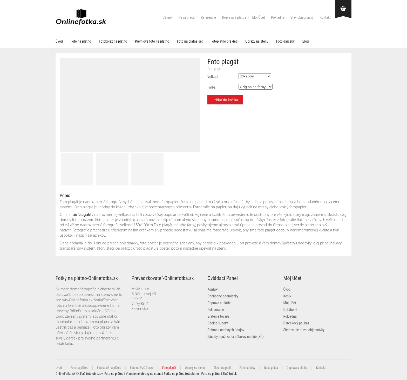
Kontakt (325, 17)
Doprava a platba (234, 17)
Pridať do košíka (225, 99)
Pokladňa (277, 17)
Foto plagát (214, 69)
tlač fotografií (81, 214)
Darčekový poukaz (296, 323)
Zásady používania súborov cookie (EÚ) (235, 337)
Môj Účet (258, 17)
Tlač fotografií (221, 368)
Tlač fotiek (230, 374)
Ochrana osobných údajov (225, 330)
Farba (211, 87)
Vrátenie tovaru (218, 316)
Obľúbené (290, 310)
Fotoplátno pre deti (224, 41)
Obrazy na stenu (256, 41)
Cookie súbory (217, 323)
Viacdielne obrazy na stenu (143, 374)
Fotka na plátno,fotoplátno (181, 374)
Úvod (59, 41)
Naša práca (187, 17)
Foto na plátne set (190, 41)
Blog (305, 41)
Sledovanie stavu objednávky (303, 330)
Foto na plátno (81, 41)
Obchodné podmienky (222, 296)
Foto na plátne (210, 374)
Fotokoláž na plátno (113, 41)
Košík (287, 296)
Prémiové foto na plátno (152, 41)
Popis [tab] (65, 195)
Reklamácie (215, 310)
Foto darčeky (285, 41)
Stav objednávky (302, 17)
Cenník (168, 17)
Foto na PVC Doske (141, 368)
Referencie (208, 17)
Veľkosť (213, 77)
